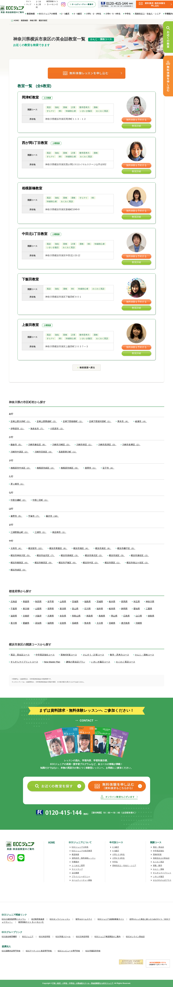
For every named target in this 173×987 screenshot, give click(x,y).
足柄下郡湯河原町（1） (100, 421)
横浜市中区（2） (91, 562)
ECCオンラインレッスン (60, 919)
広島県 (126, 616)
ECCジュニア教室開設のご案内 (107, 936)
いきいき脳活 (158, 876)
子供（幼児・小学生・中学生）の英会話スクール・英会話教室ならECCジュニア (82, 983)
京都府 (26, 616)
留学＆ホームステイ (84, 919)
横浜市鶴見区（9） (44, 562)
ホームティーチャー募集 (82, 880)
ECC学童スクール (63, 936)
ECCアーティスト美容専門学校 (39, 951)
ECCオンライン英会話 (135, 936)
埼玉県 (136, 601)
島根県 (102, 616)
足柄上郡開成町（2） (47, 421)
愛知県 (136, 608)
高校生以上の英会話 (161, 858)
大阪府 (38, 616)
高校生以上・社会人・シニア (148, 14)
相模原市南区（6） (70, 468)
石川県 (87, 608)
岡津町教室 (30, 97)
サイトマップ (77, 869)
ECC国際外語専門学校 (11, 951)
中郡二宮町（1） (40, 500)
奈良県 (63, 616)
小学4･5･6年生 (118, 858)
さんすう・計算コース (93, 655)
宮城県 (75, 601)
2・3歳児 (65, 14)
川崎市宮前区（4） (44, 452)
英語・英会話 (158, 847)
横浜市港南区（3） (70, 555)
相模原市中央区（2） (21, 468)
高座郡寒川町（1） (68, 452)
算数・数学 (157, 865)
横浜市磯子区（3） (126, 548)
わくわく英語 (158, 862)
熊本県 (87, 623)
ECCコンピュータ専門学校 (69, 951)
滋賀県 (14, 616)
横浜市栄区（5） (117, 555)
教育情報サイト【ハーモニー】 (31, 922)
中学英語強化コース (45, 655)
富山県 (75, 608)
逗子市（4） (108, 468)
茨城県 (100, 601)
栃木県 (112, 601)
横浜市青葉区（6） (58, 548)
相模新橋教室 (32, 188)
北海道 (14, 601)
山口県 (139, 616)
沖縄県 (139, 623)
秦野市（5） (16, 516)
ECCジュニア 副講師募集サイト (111, 919)
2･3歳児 (115, 847)
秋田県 (38, 601)
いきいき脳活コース (100, 662)
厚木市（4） (123, 421)
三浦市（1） (40, 532)
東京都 (26, 608)
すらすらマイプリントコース (24, 662)
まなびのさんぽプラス (162, 880)
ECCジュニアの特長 (48, 14)
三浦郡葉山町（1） (20, 532)
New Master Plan (52, 662)
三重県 (149, 608)
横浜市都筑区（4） (20, 562)
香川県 (14, 623)
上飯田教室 (30, 325)
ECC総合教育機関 (9, 936)
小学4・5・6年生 (112, 14)
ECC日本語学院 (82, 936)
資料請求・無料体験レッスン (84, 858)
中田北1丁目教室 (34, 234)
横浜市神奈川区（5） (21, 555)
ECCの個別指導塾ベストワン (14, 919)
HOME (51, 842)
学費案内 (75, 862)
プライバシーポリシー (81, 876)
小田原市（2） (57, 428)
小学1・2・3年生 (93, 14)
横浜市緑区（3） (19, 570)
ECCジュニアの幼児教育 (82, 851)
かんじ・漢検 (158, 869)
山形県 (63, 601)
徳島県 (151, 616)
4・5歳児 (78, 14)
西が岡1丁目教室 (35, 143)
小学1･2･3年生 (118, 854)
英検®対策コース (69, 655)
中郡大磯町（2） (19, 500)
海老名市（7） (37, 428)
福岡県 (50, 623)
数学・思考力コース (119, 655)
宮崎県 (112, 623)
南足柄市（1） (59, 532)
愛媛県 (26, 623)
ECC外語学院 (44, 936)
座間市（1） (91, 468)
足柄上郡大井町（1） (21, 421)
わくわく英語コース (125, 662)
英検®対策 (157, 854)
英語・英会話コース (20, 655)
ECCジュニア (27, 936)
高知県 (38, 623)
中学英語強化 (158, 851)
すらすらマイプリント (162, 873)
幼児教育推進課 (37, 919)
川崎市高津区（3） (107, 444)
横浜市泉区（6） (103, 548)
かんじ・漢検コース (144, 655)
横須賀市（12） (35, 548)
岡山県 (114, 616)
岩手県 (50, 601)
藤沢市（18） (52, 516)
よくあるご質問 (38, 4)
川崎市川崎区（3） (61, 444)
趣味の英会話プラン (75, 662)
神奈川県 (150, 601)
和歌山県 (76, 616)
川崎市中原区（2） (20, 452)
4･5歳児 (115, 851)
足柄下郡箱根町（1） (73, 421)
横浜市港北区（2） (94, 555)
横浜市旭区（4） (81, 548)
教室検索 (31, 14)
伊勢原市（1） (17, 428)
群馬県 (124, 601)
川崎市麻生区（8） (37, 444)
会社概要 (75, 873)
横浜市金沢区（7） (46, 555)
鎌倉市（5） (16, 444)
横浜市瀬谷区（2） (140, 555)
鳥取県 (89, 616)
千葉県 (14, 608)
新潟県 (63, 608)
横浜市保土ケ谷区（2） (138, 562)
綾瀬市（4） (141, 421)
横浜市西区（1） (113, 562)
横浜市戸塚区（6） (68, 562)
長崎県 (75, 623)
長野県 (50, 608)
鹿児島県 (125, 623)
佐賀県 (63, 623)
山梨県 (38, 608)
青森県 (26, 601)
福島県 (87, 601)
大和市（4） (16, 548)
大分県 (100, 623)
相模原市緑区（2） (46, 468)
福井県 (100, 608)
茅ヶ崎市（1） (17, 484)
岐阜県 (112, 608)
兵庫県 (50, 616)
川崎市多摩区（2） (131, 444)
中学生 (128, 14)
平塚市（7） (34, 516)
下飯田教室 (30, 279)
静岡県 (124, 608)
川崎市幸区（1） (84, 444)
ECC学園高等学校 (92, 951)
